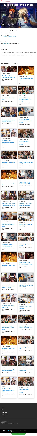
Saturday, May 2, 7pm (6, 201)
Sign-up (7, 43)
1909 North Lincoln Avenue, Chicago (9, 36)
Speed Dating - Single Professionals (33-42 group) (7, 77)
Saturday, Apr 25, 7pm (6, 118)
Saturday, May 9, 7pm (6, 285)
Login (4, 43)
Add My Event (3, 408)
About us (3, 410)
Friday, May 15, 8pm (6, 325)
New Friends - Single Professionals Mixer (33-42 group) (26, 121)
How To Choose (4, 420)
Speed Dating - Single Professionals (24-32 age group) (25, 99)
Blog (2, 412)
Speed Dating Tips (4, 417)
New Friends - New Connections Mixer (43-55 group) (8, 142)
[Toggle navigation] (35, 1)
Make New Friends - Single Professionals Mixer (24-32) (8, 205)
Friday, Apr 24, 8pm (6, 73)
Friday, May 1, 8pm (6, 160)
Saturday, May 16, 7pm (6, 368)
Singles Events (4, 415)
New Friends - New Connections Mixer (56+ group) (25, 143)
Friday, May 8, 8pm (6, 244)
